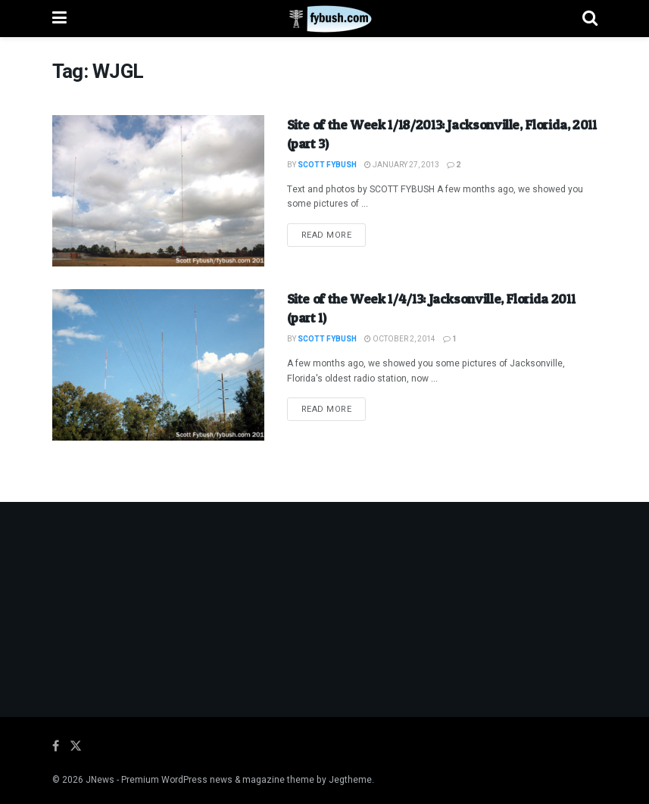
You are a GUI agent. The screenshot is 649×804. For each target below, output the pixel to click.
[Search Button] (590, 18)
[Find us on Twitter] (76, 746)
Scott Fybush (327, 165)
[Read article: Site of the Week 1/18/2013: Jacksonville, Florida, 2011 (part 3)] (158, 190)
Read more (334, 235)
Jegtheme (350, 780)
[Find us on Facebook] (55, 746)
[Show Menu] (59, 18)
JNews (100, 780)
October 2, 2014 (399, 339)
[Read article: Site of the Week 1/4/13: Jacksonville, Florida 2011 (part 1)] (158, 365)
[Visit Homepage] (324, 19)
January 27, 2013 (401, 165)
